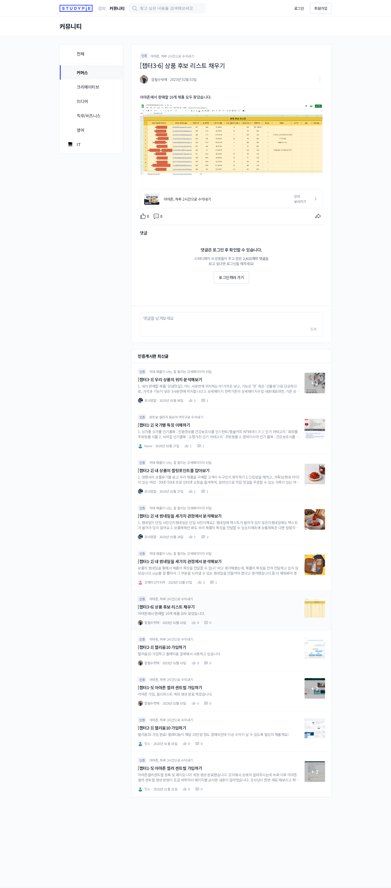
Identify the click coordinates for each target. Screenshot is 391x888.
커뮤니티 (117, 8)
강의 (101, 8)
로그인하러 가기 (231, 277)
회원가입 (320, 8)
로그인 (299, 8)
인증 (144, 55)
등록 (313, 329)
